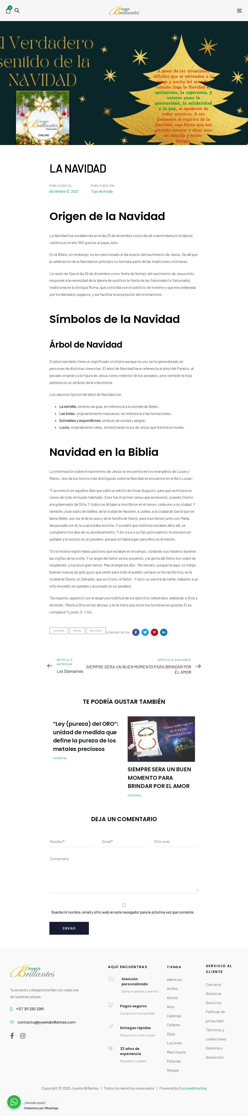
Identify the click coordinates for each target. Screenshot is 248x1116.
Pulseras (174, 1061)
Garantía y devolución (215, 1052)
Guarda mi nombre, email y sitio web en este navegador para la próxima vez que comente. (122, 912)
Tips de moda (102, 191)
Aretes (172, 997)
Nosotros (213, 993)
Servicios (213, 1003)
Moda (77, 630)
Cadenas (174, 1016)
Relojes (173, 1070)
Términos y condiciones (216, 1034)
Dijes (171, 1034)
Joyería (58, 630)
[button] (17, 10)
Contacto (213, 984)
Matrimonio (176, 1052)
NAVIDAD (96, 630)
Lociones (174, 1043)
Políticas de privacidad (215, 1016)
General (60, 758)
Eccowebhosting (193, 1088)
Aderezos (174, 979)
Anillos (172, 988)
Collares (173, 1025)
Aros (171, 1006)
